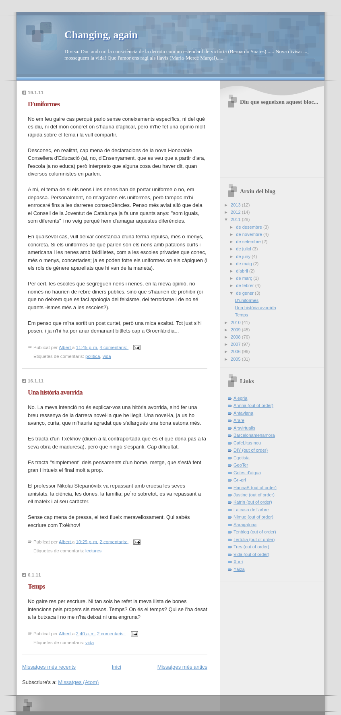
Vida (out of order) (251, 554)
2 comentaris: (113, 541)
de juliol (244, 248)
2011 (236, 219)
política (92, 356)
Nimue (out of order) (253, 517)
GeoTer (241, 465)
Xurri (238, 561)
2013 (236, 205)
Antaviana (243, 413)
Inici (116, 667)
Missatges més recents (49, 667)
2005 (236, 359)
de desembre (249, 227)
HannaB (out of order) (255, 487)
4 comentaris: (113, 347)
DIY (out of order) (251, 450)
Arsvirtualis (244, 428)
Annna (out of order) (253, 405)
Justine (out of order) (254, 494)
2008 (236, 337)
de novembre (249, 234)
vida (107, 356)
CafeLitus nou (247, 442)
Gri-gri (240, 479)
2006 (236, 351)
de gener (245, 293)
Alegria (240, 398)
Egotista (242, 457)
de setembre (249, 241)
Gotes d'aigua (247, 472)
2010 (236, 322)
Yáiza (239, 569)
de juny (244, 256)
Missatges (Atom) (78, 682)
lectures (93, 550)
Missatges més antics (182, 667)
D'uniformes (44, 104)
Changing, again (101, 35)
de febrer (245, 285)
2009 (236, 329)
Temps (36, 586)
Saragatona (245, 524)
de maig (244, 263)
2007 (236, 344)
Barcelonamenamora (254, 435)
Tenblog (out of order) (255, 531)
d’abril (242, 271)
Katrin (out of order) (253, 502)
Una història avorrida (55, 392)
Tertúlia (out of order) (254, 539)
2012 (236, 212)
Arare (239, 420)
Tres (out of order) (251, 546)
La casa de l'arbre (251, 509)
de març (244, 278)
